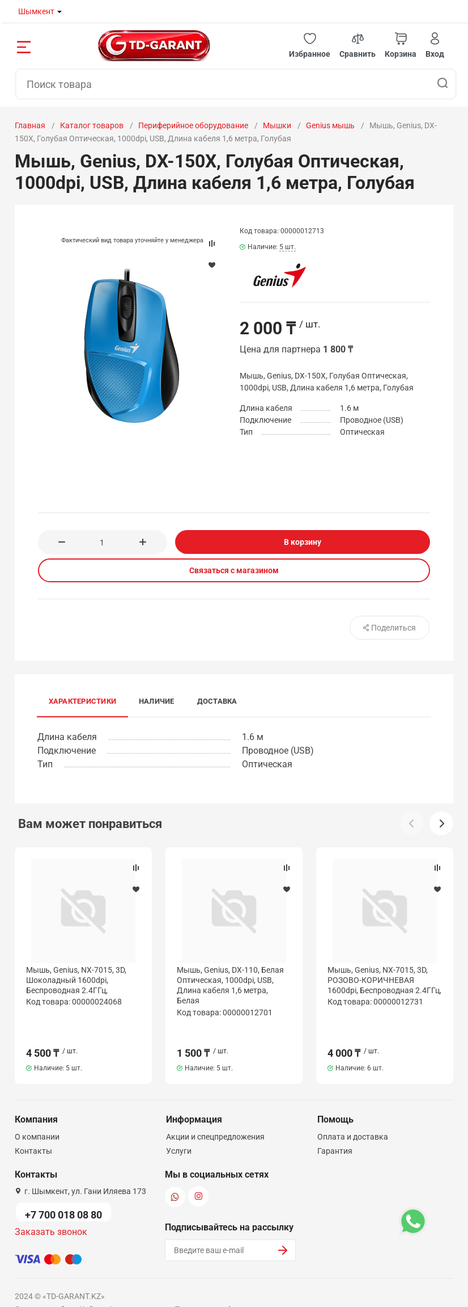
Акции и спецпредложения (215, 1113)
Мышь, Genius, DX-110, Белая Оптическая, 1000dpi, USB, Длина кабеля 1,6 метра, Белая (230, 985)
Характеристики (82, 701)
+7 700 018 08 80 (63, 1191)
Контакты (33, 1127)
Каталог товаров (92, 125)
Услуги (179, 1127)
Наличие (157, 701)
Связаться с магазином (234, 570)
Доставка (217, 701)
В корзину (302, 542)
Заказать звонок (51, 1208)
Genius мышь (330, 125)
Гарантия (334, 1127)
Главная (30, 125)
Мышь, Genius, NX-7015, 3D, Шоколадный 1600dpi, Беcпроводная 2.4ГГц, (76, 980)
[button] (309, 46)
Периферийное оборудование (193, 125)
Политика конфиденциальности (234, 1286)
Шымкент (36, 11)
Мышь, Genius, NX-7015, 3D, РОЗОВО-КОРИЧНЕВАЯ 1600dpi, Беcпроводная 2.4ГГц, (384, 980)
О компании (37, 1113)
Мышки (277, 125)
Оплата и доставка (352, 1113)
